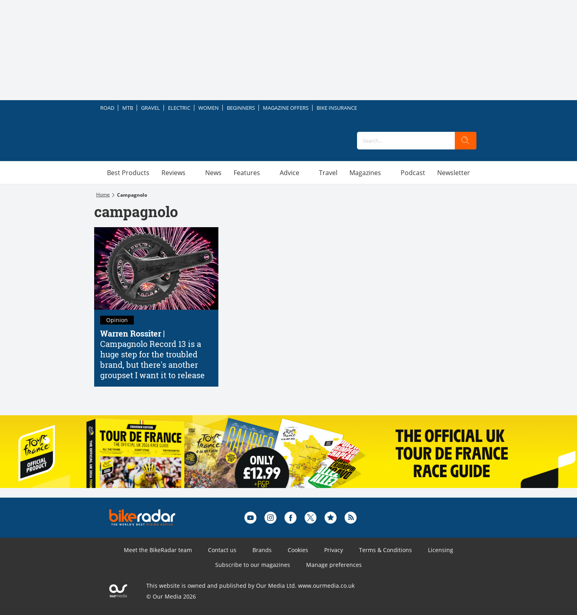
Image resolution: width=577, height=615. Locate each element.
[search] (465, 140)
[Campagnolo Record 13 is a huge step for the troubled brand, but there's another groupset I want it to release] (156, 268)
